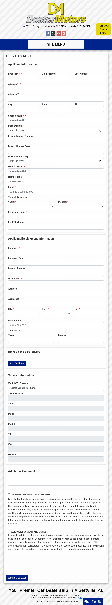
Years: (11, 202)
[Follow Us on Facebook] (48, 33)
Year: (10, 403)
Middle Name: (49, 73)
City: (10, 104)
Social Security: (16, 115)
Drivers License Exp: (18, 156)
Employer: (13, 248)
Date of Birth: (15, 126)
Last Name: (81, 73)
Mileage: (12, 454)
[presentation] (28, 567)
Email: (11, 187)
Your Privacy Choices (73, 597)
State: (45, 104)
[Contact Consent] (9, 532)
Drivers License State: (19, 146)
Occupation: (14, 278)
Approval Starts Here (103, 29)
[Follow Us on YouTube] (59, 33)
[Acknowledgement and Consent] (9, 494)
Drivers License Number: (21, 136)
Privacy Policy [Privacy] (75, 595)
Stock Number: (16, 393)
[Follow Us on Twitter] (53, 33)
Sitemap (60, 597)
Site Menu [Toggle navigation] (56, 44)
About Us (59, 595)
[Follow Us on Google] (64, 33)
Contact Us (66, 595)
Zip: (77, 104)
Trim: (11, 434)
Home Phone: (15, 176)
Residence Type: (16, 212)
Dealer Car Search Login (37, 597)
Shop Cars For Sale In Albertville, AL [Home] (43, 595)
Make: (11, 413)
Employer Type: (16, 258)
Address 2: (13, 94)
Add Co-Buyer (17, 363)
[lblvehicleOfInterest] (56, 388)
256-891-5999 (80, 26)
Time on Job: (15, 330)
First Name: (14, 73)
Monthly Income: (17, 268)
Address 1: (13, 84)
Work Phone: (14, 320)
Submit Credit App (17, 577)
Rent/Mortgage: (16, 222)
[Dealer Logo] (56, 12)
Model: (11, 424)
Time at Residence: (18, 197)
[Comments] (56, 481)
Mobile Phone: (15, 166)
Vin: (10, 444)
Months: (62, 202)
